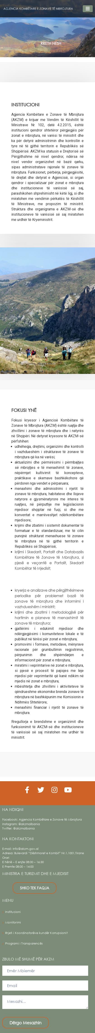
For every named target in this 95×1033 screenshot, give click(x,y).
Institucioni (13, 912)
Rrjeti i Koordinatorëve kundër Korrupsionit (36, 933)
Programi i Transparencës (24, 943)
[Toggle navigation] (88, 8)
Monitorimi (13, 922)
